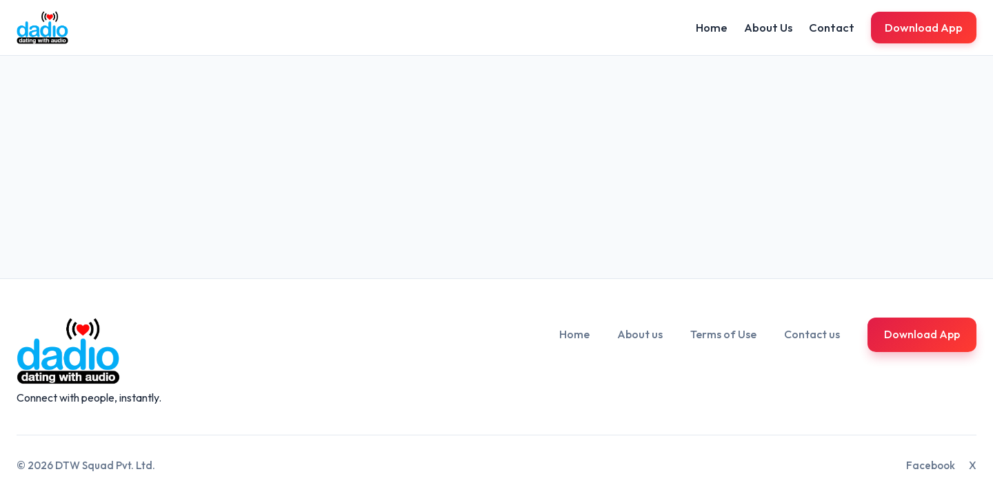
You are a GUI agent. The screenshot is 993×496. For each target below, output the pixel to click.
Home (712, 27)
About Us (768, 27)
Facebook (930, 465)
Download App (924, 27)
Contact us (812, 334)
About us (640, 334)
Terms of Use (723, 334)
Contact (831, 27)
